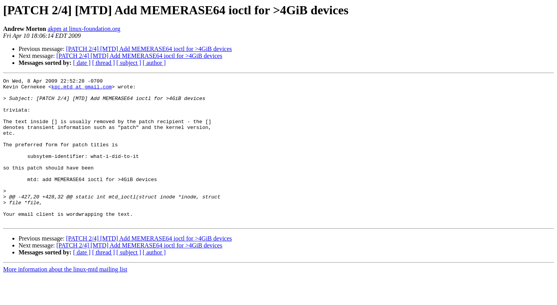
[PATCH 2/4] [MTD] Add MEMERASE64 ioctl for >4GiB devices (149, 49)
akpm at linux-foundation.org (84, 28)
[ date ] (82, 62)
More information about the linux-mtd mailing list (65, 298)
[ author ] (154, 62)
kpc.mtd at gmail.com (81, 88)
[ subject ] (128, 62)
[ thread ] (103, 62)
